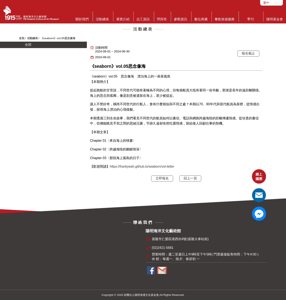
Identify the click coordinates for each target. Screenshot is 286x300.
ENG (276, 2)
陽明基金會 (274, 16)
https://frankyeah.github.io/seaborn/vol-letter (142, 166)
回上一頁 (190, 178)
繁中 (266, 2)
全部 (28, 44)
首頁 (21, 38)
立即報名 (162, 178)
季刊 (250, 16)
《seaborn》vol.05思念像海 (58, 38)
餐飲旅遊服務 (225, 16)
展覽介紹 (122, 16)
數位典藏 (201, 16)
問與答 (162, 16)
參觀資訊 (180, 16)
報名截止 (248, 53)
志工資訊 (143, 16)
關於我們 (82, 16)
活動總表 (102, 16)
